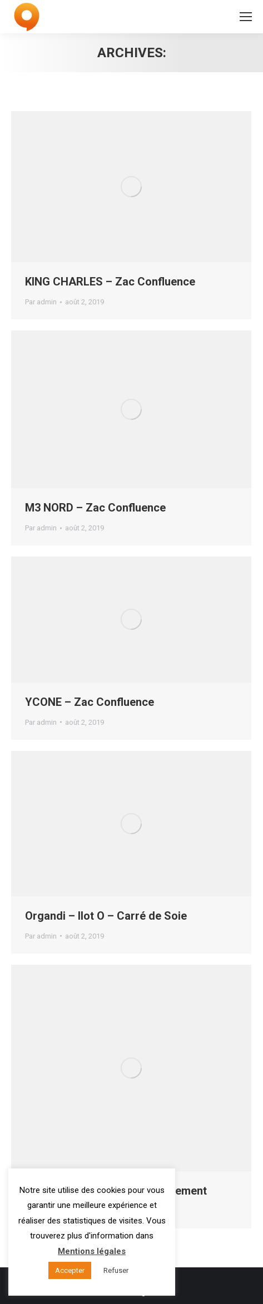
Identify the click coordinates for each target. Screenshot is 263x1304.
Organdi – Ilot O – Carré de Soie (106, 915)
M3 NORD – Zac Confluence (95, 507)
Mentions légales (92, 1251)
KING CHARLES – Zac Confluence (110, 281)
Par (41, 302)
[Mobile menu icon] (246, 17)
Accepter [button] (70, 1270)
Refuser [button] (115, 1270)
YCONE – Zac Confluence (89, 702)
